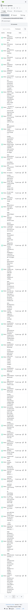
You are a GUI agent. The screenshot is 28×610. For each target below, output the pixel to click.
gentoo (10, 5)
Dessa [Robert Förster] (4, 37)
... (12, 77)
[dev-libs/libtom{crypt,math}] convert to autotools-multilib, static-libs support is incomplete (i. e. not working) (10, 311)
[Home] (3, 2)
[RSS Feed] (2, 8)
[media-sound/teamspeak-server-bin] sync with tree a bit (10, 434)
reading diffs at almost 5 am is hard (10, 506)
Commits (5, 15)
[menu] (6, 608)
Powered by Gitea (10, 604)
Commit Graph (6, 21)
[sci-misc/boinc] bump (10, 44)
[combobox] (19, 28)
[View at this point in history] (25, 38)
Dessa (5, 5)
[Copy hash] (23, 38)
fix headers (9, 172)
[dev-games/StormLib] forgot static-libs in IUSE (10, 207)
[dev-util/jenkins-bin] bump (10, 64)
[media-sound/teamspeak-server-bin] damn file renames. (10, 425)
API (23, 608)
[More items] (26, 11)
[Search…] (25, 28)
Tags (23, 15)
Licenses (18, 608)
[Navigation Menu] (25, 2)
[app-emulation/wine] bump (10, 555)
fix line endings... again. (9, 462)
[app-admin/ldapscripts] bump (10, 375)
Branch (14, 15)
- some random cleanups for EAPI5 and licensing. (10, 526)
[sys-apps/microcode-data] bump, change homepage (10, 451)
